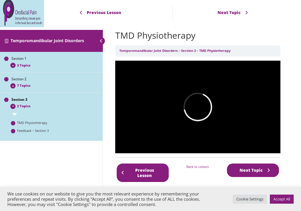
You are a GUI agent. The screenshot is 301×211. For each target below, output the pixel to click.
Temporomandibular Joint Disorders (47, 40)
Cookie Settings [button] (249, 199)
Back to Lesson (197, 167)
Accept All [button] (281, 199)
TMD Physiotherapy (214, 51)
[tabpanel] (197, 107)
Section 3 (188, 51)
